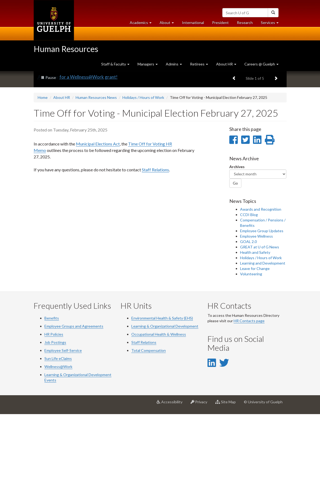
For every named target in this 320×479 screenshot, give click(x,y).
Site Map (227, 468)
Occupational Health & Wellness (158, 399)
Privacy (201, 468)
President (220, 22)
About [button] (169, 24)
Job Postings (55, 407)
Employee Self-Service (63, 415)
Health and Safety (255, 317)
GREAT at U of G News (259, 311)
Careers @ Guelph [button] (261, 64)
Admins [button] (174, 64)
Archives (237, 231)
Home (43, 162)
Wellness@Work (58, 431)
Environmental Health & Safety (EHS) (162, 382)
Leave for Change (255, 333)
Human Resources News (96, 162)
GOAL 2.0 (248, 306)
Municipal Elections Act (98, 208)
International (193, 22)
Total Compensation (148, 415)
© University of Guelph (263, 466)
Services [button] (272, 24)
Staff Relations (155, 234)
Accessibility (172, 468)
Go (235, 248)
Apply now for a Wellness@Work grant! (78, 142)
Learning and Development (262, 327)
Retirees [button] (199, 64)
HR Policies (53, 399)
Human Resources (66, 49)
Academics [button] (143, 24)
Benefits (51, 382)
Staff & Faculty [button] (115, 64)
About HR (61, 162)
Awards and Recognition (260, 274)
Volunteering (251, 338)
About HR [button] (226, 64)
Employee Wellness (256, 300)
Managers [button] (148, 64)
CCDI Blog (249, 279)
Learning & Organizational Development (164, 390)
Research (247, 24)
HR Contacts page (249, 385)
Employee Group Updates (261, 295)
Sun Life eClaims (58, 423)
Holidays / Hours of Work (143, 162)
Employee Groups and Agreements (73, 390)
